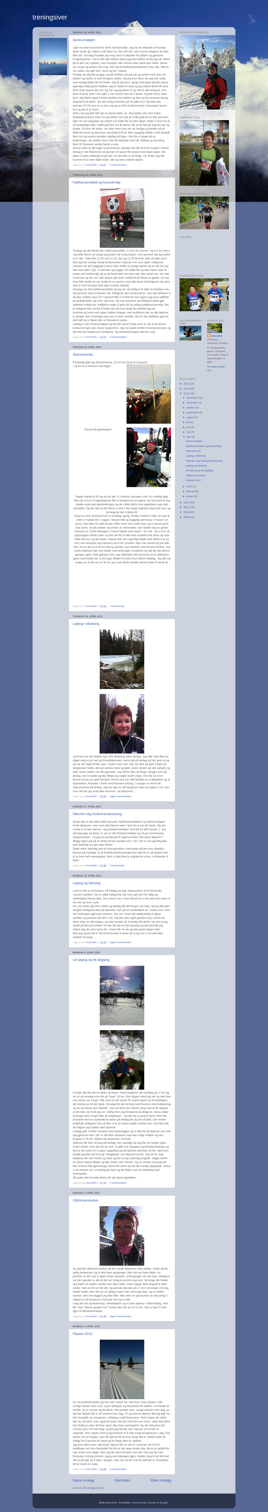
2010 (187, 512)
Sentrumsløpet (84, 40)
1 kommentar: (117, 606)
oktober (191, 407)
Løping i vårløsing (86, 624)
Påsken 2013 (82, 1334)
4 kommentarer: (118, 164)
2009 (187, 517)
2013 (187, 393)
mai (188, 432)
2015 (187, 383)
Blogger (164, 1502)
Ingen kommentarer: (121, 796)
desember (192, 397)
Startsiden (122, 1480)
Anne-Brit (216, 335)
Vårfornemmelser (85, 1200)
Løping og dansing (86, 883)
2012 (187, 502)
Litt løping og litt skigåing (91, 960)
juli (188, 422)
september (192, 412)
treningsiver (50, 17)
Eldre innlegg (161, 1480)
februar (190, 491)
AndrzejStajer (139, 1502)
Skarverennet (83, 354)
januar (190, 496)
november (192, 402)
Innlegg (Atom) (95, 1488)
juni (188, 427)
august (190, 417)
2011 (187, 507)
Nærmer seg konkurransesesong (97, 814)
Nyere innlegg (83, 1480)
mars (189, 486)
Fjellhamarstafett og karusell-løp (96, 182)
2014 (187, 388)
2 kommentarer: (118, 337)
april (189, 436)
